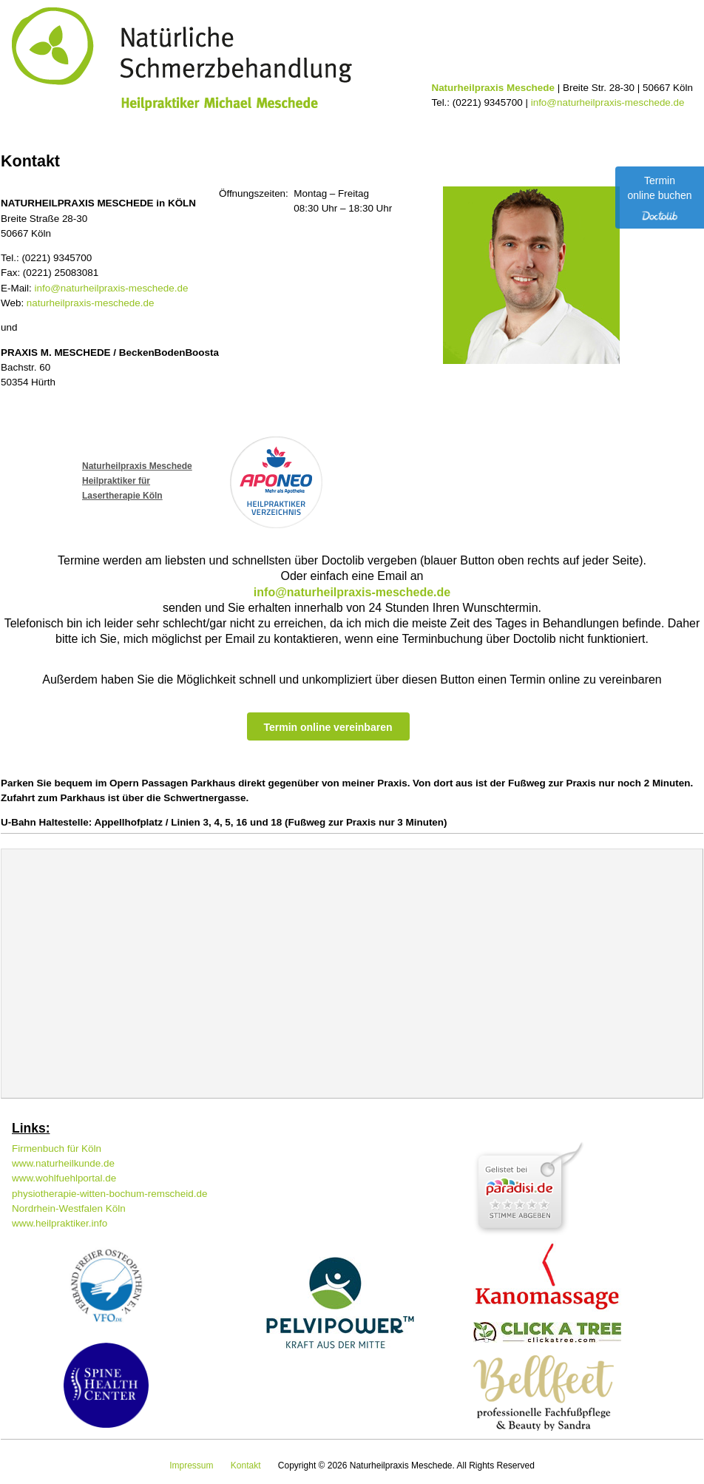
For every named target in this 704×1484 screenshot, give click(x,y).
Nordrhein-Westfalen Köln (69, 1208)
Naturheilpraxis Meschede (137, 466)
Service (297, 127)
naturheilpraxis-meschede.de (91, 302)
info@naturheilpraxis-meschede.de (608, 102)
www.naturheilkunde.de (63, 1163)
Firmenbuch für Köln (56, 1148)
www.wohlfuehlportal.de (64, 1178)
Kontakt (415, 128)
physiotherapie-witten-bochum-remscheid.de (109, 1193)
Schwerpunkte (165, 127)
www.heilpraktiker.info (59, 1223)
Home (42, 128)
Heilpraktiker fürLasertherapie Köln (122, 488)
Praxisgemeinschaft (561, 127)
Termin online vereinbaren (327, 727)
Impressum (191, 1465)
